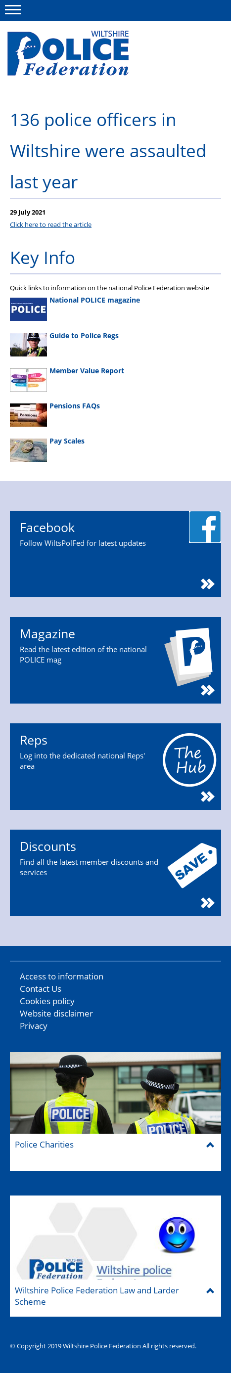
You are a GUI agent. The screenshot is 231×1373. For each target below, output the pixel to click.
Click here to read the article (51, 224)
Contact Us (40, 988)
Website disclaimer (56, 1013)
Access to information (61, 976)
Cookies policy (47, 1001)
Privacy (33, 1025)
